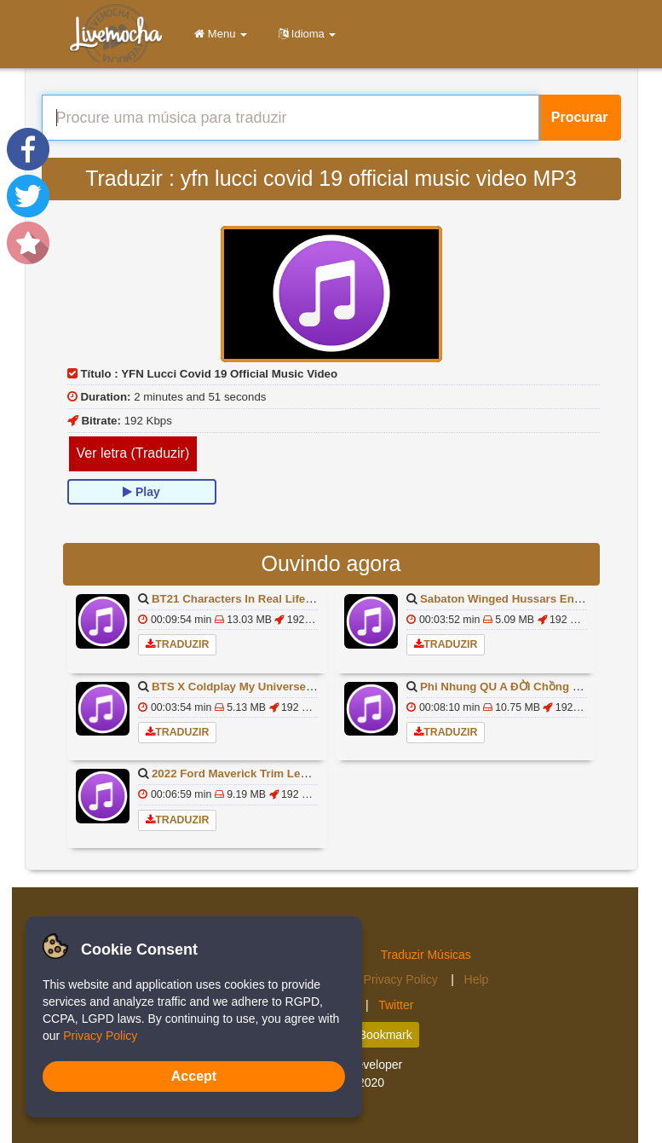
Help (476, 979)
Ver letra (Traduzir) (133, 453)
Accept (193, 1076)
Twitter (395, 1005)
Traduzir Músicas (426, 954)
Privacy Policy (402, 979)
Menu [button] (217, 33)
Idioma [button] (304, 33)
